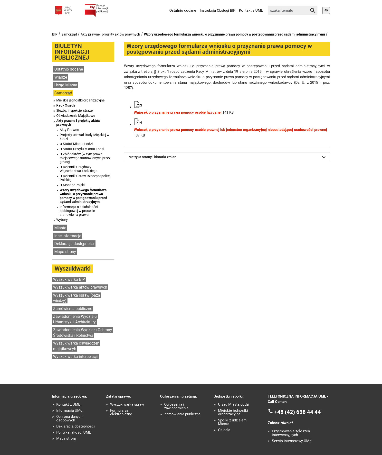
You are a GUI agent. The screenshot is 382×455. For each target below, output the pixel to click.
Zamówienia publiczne (72, 308)
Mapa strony (65, 251)
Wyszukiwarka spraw (127, 404)
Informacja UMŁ (69, 410)
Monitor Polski (74, 185)
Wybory (62, 220)
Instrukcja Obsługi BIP (217, 10)
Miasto (60, 228)
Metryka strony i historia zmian (228, 157)
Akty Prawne (69, 130)
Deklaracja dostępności (74, 243)
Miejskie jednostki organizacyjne (80, 100)
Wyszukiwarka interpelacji (75, 356)
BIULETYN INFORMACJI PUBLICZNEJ (72, 52)
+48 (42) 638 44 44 (297, 412)
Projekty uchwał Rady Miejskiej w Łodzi (84, 137)
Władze (60, 77)
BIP (54, 34)
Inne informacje (67, 236)
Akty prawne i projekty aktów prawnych (110, 34)
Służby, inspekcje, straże (74, 110)
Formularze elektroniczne (121, 412)
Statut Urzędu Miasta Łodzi (83, 149)
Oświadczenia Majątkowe (75, 116)
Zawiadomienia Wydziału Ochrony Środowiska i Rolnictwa (82, 333)
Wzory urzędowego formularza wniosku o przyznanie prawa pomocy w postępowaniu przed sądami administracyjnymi (234, 34)
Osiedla (224, 430)
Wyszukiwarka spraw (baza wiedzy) (76, 298)
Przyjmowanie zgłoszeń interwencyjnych (291, 433)
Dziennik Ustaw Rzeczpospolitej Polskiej (85, 178)
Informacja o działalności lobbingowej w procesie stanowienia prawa (79, 211)
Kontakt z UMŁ (251, 10)
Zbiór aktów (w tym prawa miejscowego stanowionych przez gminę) (85, 158)
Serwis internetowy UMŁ (291, 441)
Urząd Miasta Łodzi (233, 404)
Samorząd (69, 34)
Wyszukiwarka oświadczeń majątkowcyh (76, 346)
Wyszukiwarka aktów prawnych (80, 287)
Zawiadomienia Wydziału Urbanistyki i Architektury (75, 319)
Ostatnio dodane (182, 10)
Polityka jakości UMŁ (73, 432)
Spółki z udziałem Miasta (232, 422)
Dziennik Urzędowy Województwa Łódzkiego (78, 169)
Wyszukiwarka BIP (69, 279)
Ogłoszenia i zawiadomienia (176, 406)
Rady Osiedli (65, 105)
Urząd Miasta (65, 85)
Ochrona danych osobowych (69, 418)
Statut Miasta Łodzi (78, 144)
